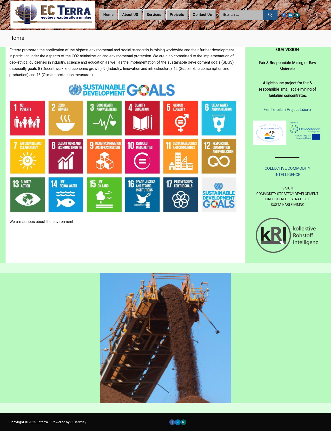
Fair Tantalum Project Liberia (287, 109)
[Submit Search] (270, 15)
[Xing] (297, 15)
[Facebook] (284, 15)
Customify (78, 422)
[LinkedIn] (290, 15)
